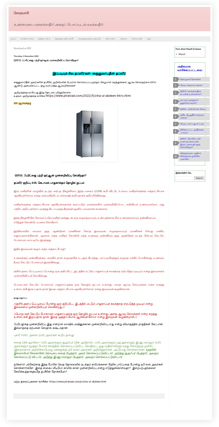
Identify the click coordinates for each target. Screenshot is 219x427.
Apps (148, 39)
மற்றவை (123, 39)
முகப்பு (13, 39)
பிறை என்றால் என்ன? (191, 85)
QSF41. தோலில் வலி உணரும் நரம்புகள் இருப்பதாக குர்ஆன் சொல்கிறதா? (190, 142)
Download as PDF (22, 48)
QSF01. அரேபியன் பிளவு (193, 109)
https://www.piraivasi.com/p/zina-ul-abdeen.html (77, 381)
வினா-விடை (111, 39)
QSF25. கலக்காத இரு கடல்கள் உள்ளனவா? (191, 92)
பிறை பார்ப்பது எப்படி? (192, 123)
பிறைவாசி (21, 13)
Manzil (182, 54)
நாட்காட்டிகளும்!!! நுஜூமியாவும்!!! (189, 101)
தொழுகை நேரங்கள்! (190, 79)
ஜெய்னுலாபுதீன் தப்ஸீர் (64, 39)
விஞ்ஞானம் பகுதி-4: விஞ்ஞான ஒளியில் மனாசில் (190, 156)
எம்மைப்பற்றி (137, 39)
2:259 (98, 191)
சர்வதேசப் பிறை (27, 39)
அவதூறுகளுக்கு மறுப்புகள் (89, 39)
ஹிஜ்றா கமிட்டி (44, 39)
